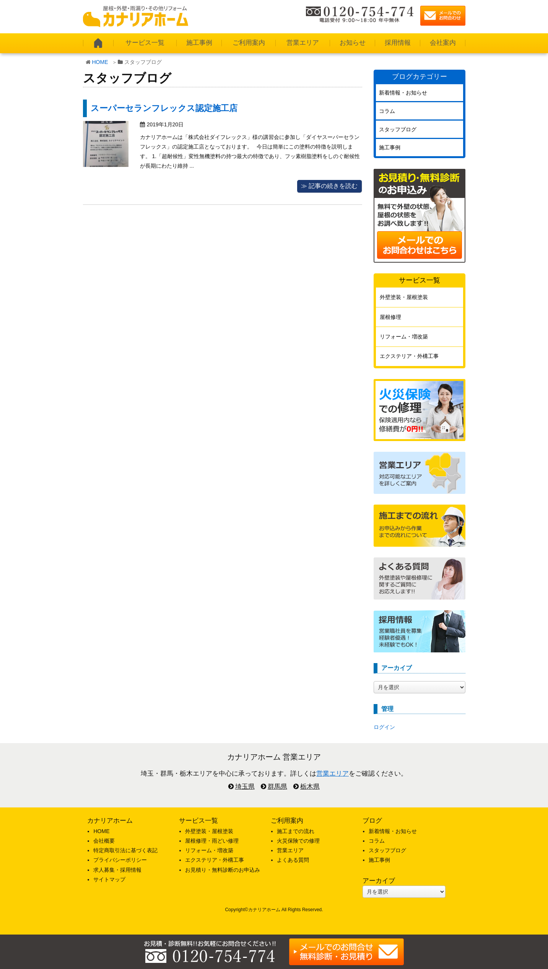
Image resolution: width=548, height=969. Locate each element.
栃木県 (310, 786)
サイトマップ (109, 879)
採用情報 (398, 42)
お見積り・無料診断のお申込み (222, 870)
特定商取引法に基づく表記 (125, 850)
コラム (387, 111)
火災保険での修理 (298, 841)
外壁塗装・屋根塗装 (404, 297)
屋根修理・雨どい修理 (212, 841)
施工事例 (199, 42)
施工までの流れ (295, 831)
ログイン (384, 727)
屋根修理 (390, 317)
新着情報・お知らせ (403, 93)
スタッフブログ (397, 129)
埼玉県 (245, 786)
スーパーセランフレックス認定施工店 (164, 108)
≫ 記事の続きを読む (329, 186)
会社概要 (104, 841)
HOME (100, 62)
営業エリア (302, 42)
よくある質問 (293, 860)
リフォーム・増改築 (404, 336)
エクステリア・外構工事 (409, 356)
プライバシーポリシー (120, 860)
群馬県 (277, 786)
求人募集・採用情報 (117, 870)
